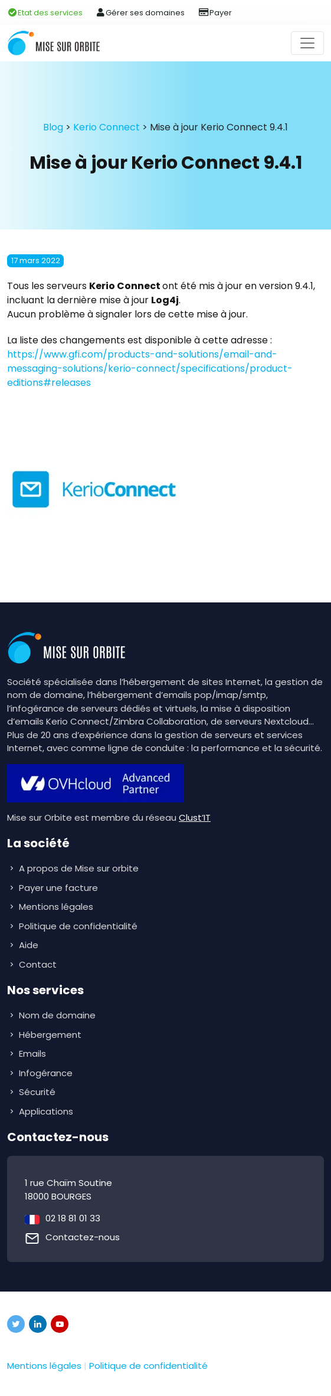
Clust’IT (195, 817)
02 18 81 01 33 (72, 1218)
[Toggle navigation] (307, 43)
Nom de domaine (57, 1015)
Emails (33, 1053)
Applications (47, 1111)
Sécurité (38, 1092)
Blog (53, 127)
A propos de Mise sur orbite (79, 868)
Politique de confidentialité (78, 926)
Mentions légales (56, 906)
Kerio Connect (106, 127)
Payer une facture (58, 887)
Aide (28, 945)
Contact (38, 964)
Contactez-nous (82, 1237)
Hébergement (51, 1034)
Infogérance (47, 1073)
